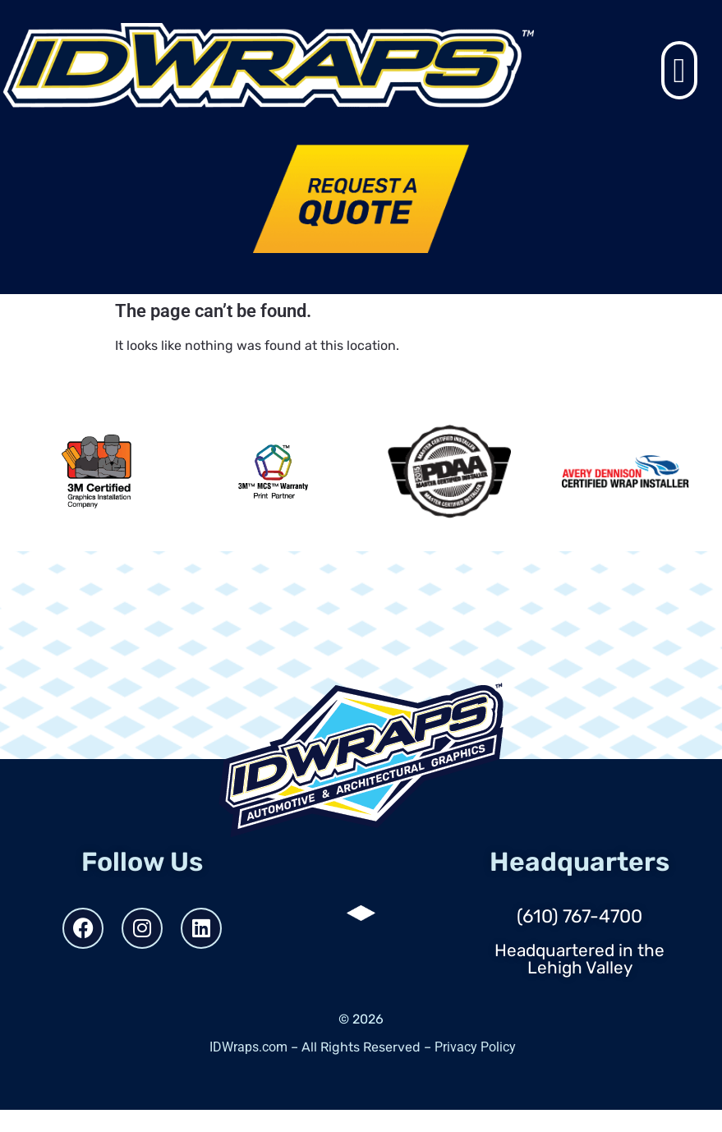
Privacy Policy (475, 1047)
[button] (679, 70)
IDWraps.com (248, 1047)
